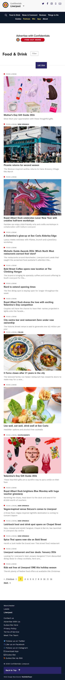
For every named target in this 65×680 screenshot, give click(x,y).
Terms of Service (11, 632)
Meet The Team (11, 635)
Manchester (9, 605)
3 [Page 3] (25, 579)
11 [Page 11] (48, 579)
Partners (26, 19)
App (39, 19)
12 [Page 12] (51, 579)
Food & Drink (14, 15)
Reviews (42, 15)
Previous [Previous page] (10, 579)
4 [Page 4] (27, 579)
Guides (18, 19)
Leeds (6, 609)
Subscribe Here (11, 625)
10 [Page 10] (44, 579)
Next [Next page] (7, 582)
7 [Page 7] (35, 579)
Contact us (9, 618)
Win (33, 19)
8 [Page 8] (38, 579)
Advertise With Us (12, 621)
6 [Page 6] (33, 579)
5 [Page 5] (30, 579)
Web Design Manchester (12, 677)
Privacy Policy (10, 628)
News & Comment (29, 15)
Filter (34, 53)
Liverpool (8, 612)
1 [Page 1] (16, 579)
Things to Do (53, 15)
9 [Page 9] (41, 579)
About (45, 19)
